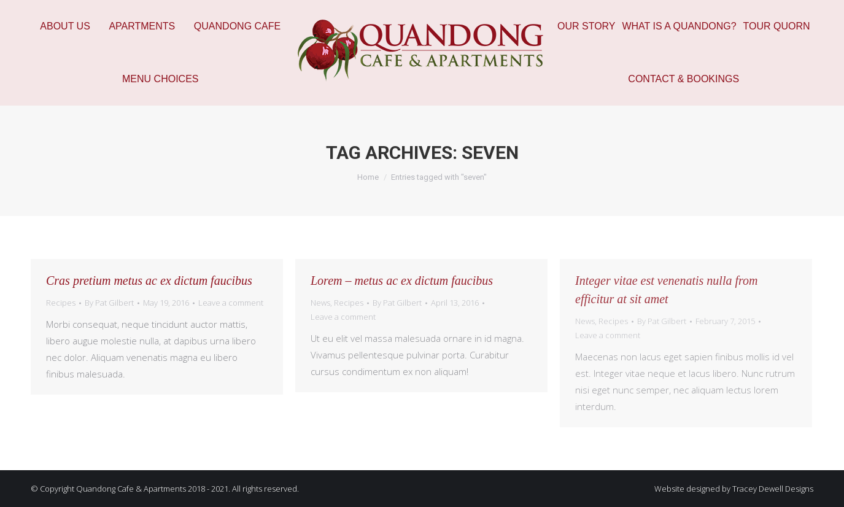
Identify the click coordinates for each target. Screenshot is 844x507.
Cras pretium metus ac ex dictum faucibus (149, 280)
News (320, 302)
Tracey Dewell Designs (772, 488)
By (109, 302)
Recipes (60, 302)
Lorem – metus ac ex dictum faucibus (402, 280)
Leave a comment (230, 302)
